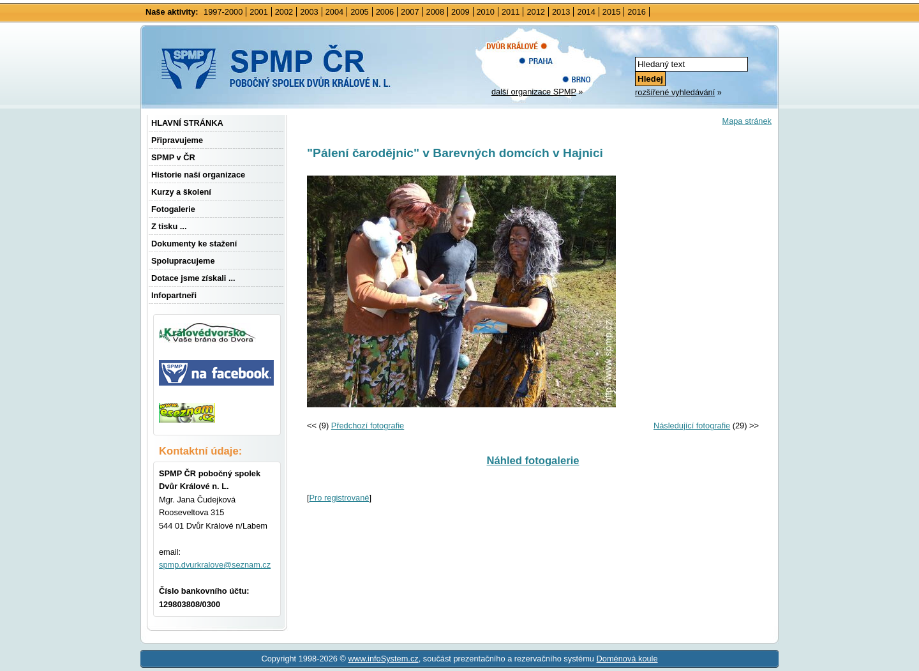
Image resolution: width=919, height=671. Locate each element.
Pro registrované (340, 497)
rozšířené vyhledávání (675, 92)
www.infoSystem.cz (383, 658)
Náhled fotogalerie (532, 461)
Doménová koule (627, 658)
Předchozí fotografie (368, 425)
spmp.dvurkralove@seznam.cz (215, 564)
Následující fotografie (692, 425)
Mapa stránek (747, 121)
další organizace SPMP (533, 91)
